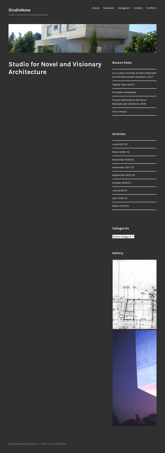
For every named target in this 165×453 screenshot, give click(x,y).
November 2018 (121, 159)
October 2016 (120, 182)
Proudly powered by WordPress (22, 444)
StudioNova (19, 10)
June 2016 (118, 190)
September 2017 (121, 175)
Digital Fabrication (123, 84)
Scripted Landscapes (124, 92)
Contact (138, 7)
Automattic (61, 444)
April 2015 (118, 198)
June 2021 (118, 144)
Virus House (119, 111)
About (95, 7)
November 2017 (121, 167)
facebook (108, 7)
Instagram (124, 7)
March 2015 (119, 205)
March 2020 (119, 151)
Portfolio (151, 7)
